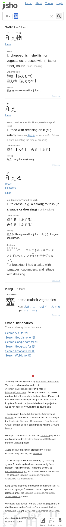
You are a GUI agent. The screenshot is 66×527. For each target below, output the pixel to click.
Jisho (10, 6)
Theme (49, 3)
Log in (59, 3)
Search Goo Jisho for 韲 (20, 337)
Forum (28, 3)
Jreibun (18, 442)
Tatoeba (44, 435)
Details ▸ (56, 96)
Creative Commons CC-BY (37, 439)
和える (31, 135)
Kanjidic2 (35, 414)
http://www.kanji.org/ (15, 471)
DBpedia (41, 503)
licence (8, 428)
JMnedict (46, 414)
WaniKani (37, 453)
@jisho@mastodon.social (18, 389)
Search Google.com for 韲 (21, 341)
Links (8, 44)
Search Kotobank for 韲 (19, 351)
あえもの (29, 306)
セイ (26, 311)
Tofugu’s (47, 449)
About (39, 3)
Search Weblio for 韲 (18, 355)
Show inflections (10, 186)
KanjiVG (55, 485)
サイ (35, 311)
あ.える (55, 306)
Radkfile (9, 417)
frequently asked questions (33, 396)
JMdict (26, 414)
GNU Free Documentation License (42, 511)
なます (43, 306)
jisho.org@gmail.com (15, 392)
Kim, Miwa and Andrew (47, 381)
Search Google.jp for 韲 (20, 346)
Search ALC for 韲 (16, 332)
